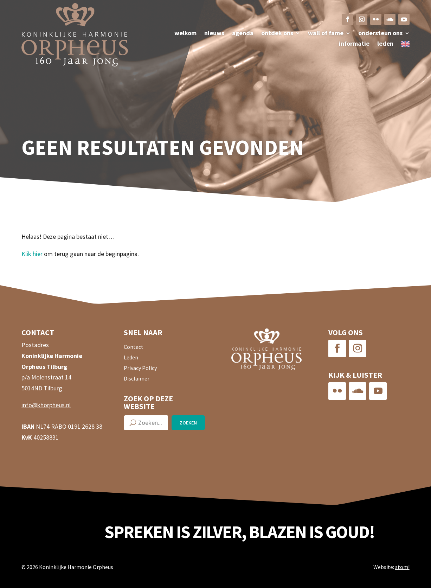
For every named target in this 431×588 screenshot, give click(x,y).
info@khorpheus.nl (46, 405)
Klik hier (32, 254)
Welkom (185, 34)
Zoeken (188, 423)
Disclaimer (136, 379)
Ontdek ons (277, 34)
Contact (133, 347)
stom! (402, 566)
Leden (385, 44)
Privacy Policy (140, 368)
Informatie (354, 44)
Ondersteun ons (380, 34)
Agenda (242, 34)
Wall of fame (325, 34)
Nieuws (214, 34)
